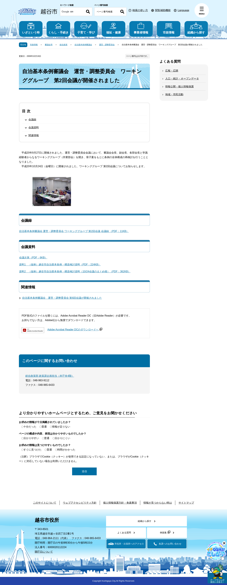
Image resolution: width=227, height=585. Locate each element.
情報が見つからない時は (157, 502)
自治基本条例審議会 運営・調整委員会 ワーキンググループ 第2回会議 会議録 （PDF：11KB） (74, 231)
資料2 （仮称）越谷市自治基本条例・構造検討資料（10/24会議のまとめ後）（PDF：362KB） (74, 271)
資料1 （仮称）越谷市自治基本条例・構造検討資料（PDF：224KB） (60, 264)
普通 (44, 426)
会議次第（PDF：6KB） (33, 257)
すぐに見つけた (32, 449)
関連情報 (33, 135)
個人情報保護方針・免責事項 (120, 502)
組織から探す (196, 28)
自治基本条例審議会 (83, 45)
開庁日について (44, 551)
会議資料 (33, 127)
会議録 (32, 119)
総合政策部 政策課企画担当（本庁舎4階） (49, 375)
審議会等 (49, 45)
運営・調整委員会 (107, 45)
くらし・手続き (58, 28)
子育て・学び (86, 28)
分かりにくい (62, 438)
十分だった (29, 426)
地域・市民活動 (174, 94)
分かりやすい (31, 438)
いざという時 (31, 28)
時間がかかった (66, 449)
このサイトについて (44, 502)
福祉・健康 (113, 28)
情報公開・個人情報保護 (179, 86)
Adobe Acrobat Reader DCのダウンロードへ (74, 329)
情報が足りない (61, 426)
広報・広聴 (171, 70)
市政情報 (168, 28)
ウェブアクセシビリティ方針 (80, 502)
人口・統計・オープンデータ (182, 78)
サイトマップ (186, 502)
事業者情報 (141, 28)
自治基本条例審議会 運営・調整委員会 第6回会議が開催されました (62, 297)
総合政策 (63, 45)
